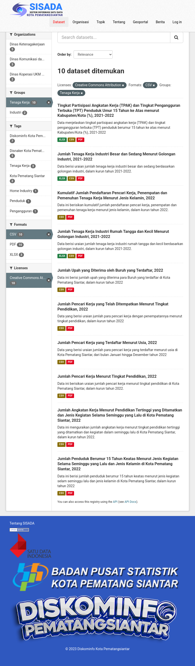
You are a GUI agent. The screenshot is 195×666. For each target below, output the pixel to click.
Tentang (119, 22)
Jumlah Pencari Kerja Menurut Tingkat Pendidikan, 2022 (107, 376)
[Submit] (176, 37)
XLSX (62, 139)
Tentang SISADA (22, 523)
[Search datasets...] (113, 37)
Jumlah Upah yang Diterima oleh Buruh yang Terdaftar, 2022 (110, 270)
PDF (80, 139)
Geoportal (140, 22)
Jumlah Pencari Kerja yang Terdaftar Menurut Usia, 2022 (107, 342)
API (115, 502)
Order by (64, 54)
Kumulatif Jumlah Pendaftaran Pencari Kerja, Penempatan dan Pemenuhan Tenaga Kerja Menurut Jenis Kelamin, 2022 (112, 195)
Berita (160, 22)
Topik (101, 22)
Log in (177, 22)
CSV (71, 139)
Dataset (59, 22)
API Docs (130, 502)
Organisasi (81, 22)
